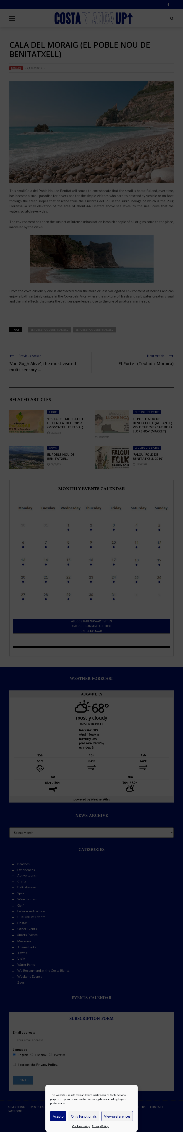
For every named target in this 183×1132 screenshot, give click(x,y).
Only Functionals (84, 1116)
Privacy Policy (100, 1126)
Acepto (58, 1116)
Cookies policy (81, 1126)
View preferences (117, 1116)
